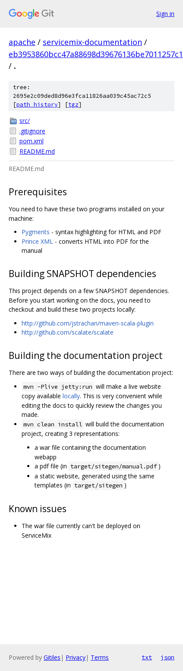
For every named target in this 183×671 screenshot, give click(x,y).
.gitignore (32, 131)
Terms (100, 657)
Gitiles (52, 657)
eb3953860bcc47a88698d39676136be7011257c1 (96, 54)
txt (147, 657)
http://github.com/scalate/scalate (68, 332)
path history (37, 104)
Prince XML (37, 241)
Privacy (75, 657)
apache (22, 42)
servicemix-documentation (92, 42)
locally (71, 396)
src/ (24, 120)
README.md (37, 151)
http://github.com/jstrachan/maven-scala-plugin (88, 323)
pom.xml (31, 141)
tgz (73, 104)
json (167, 657)
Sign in (165, 14)
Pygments (36, 232)
